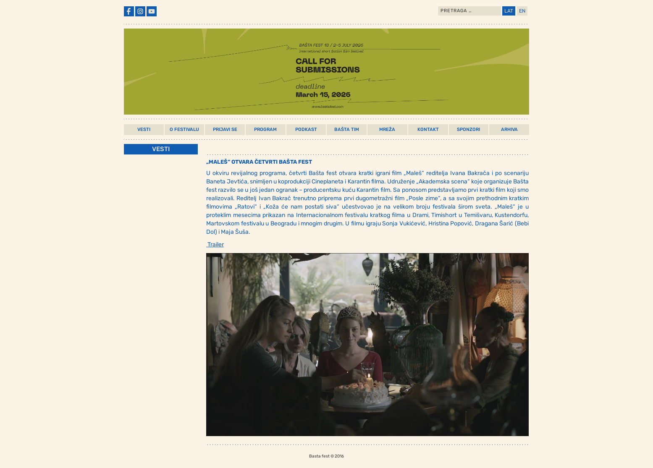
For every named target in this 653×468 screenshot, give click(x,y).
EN (522, 11)
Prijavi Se (225, 129)
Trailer (215, 244)
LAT (508, 11)
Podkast (306, 129)
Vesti (143, 129)
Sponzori (468, 129)
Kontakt (428, 129)
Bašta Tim (346, 129)
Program (265, 129)
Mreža (387, 129)
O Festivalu (184, 129)
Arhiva (509, 129)
